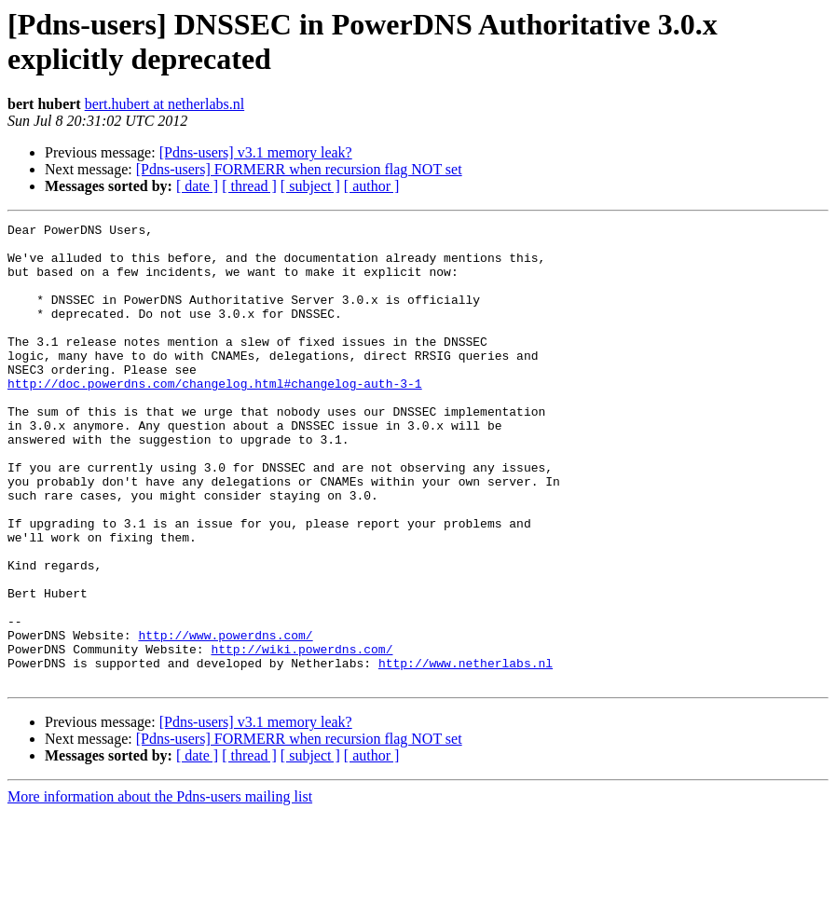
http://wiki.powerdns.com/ (301, 735)
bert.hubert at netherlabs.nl (165, 104)
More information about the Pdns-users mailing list (159, 889)
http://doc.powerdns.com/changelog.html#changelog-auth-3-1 (214, 416)
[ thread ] (249, 186)
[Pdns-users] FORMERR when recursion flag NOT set (299, 169)
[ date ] (197, 186)
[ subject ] (310, 186)
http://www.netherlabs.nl (465, 752)
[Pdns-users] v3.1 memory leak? (255, 152)
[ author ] (372, 186)
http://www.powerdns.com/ (225, 718)
